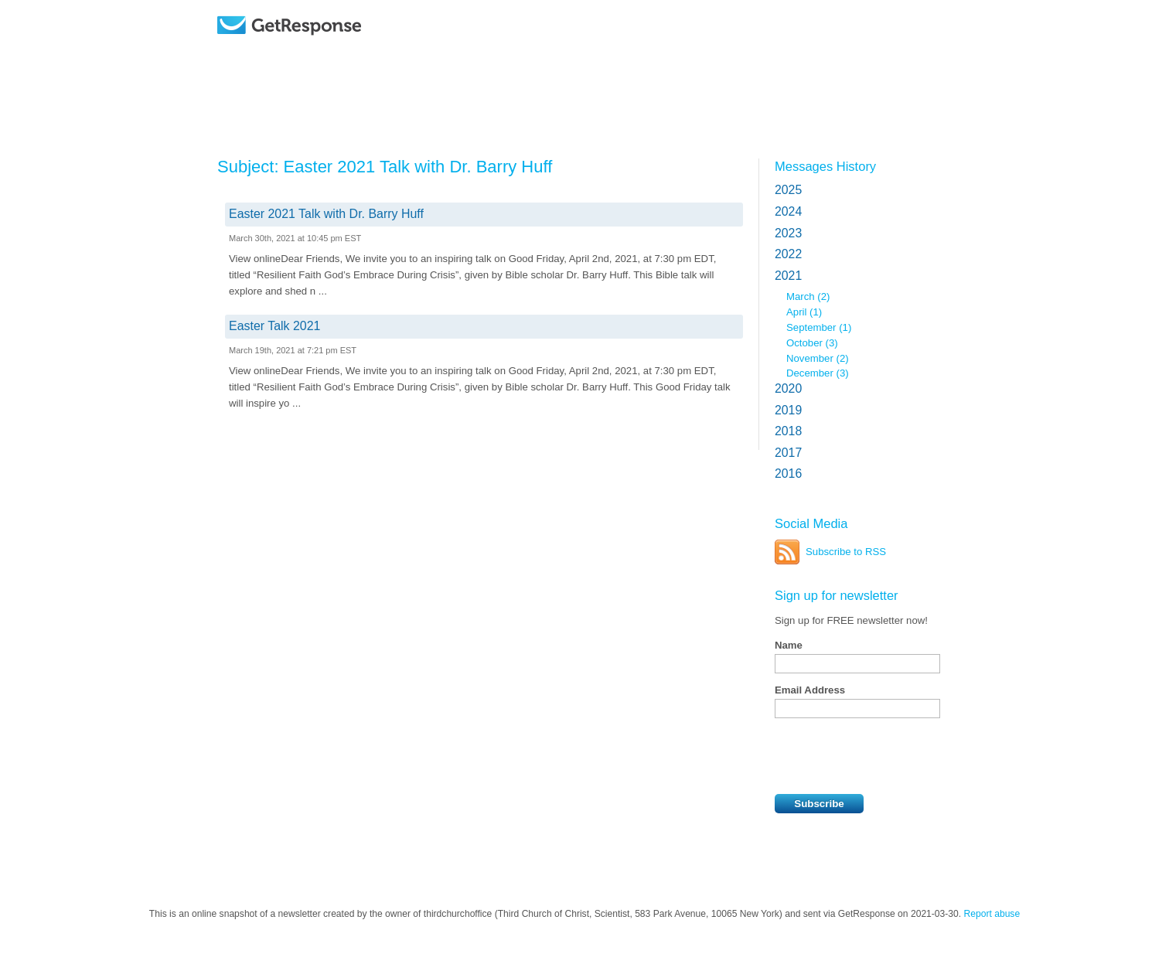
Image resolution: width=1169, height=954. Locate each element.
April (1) (804, 312)
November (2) (817, 358)
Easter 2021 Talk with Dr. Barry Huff (326, 213)
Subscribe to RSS (846, 551)
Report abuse (992, 913)
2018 (788, 431)
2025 (788, 189)
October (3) (812, 343)
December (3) (817, 373)
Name (789, 645)
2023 (788, 233)
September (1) (818, 327)
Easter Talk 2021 (274, 325)
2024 (788, 211)
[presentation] (892, 756)
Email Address (810, 690)
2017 (788, 452)
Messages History (825, 166)
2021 (788, 275)
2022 (788, 254)
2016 (788, 473)
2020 (788, 388)
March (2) (808, 296)
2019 (788, 410)
